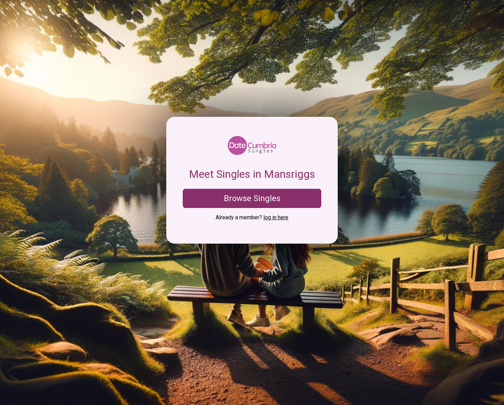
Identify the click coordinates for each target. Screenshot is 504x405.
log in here (275, 217)
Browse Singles (252, 198)
